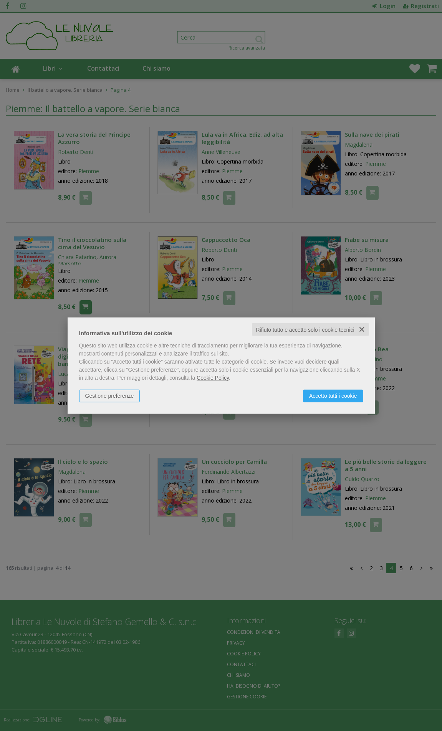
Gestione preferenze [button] (109, 395)
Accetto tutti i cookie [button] (333, 395)
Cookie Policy (213, 377)
